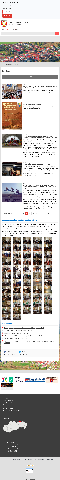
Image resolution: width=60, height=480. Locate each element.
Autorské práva (7, 463)
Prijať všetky (7, 15)
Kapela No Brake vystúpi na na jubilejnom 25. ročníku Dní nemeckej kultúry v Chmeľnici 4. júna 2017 (39, 186)
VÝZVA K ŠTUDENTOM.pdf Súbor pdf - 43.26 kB (18, 330)
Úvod (2, 64)
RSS (35, 459)
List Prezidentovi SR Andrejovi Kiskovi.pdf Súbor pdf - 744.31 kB (23, 336)
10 (23, 213)
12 (29, 213)
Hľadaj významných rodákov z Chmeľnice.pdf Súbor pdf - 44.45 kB (24, 328)
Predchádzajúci (7, 213)
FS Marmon (30, 76)
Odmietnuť (6, 12)
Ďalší (47, 213)
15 (39, 213)
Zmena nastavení (7, 8)
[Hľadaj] (28, 33)
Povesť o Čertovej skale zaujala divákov (36, 164)
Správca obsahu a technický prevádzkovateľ (26, 463)
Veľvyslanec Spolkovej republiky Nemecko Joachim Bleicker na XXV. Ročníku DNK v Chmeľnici (40, 137)
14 (36, 213)
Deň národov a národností (32, 104)
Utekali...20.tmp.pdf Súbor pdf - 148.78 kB (16, 333)
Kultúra (16, 64)
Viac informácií (14, 6)
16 (43, 213)
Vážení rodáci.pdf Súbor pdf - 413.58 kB (15, 338)
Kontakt (4, 29)
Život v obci (9, 64)
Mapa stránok (28, 459)
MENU (55, 39)
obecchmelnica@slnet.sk (12, 410)
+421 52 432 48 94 (10, 408)
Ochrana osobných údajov (49, 463)
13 (33, 213)
